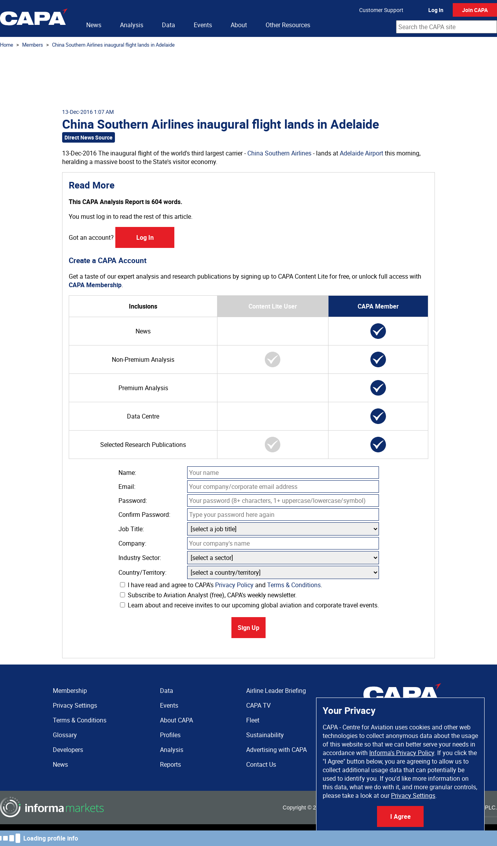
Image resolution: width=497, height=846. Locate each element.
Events (203, 25)
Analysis (131, 25)
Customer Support (381, 10)
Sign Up (248, 627)
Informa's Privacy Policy (401, 752)
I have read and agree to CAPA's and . (221, 585)
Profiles (170, 735)
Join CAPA (475, 10)
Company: (132, 543)
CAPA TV (258, 705)
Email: (127, 486)
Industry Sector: (139, 557)
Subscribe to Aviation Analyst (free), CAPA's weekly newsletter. (208, 595)
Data (168, 25)
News (93, 25)
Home (6, 44)
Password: (132, 500)
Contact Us (261, 764)
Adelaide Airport (361, 153)
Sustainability (265, 735)
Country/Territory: (142, 572)
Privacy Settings (413, 795)
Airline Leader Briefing (276, 690)
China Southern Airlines (279, 153)
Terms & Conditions (294, 585)
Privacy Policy (234, 585)
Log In (435, 10)
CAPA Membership (95, 285)
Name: (127, 472)
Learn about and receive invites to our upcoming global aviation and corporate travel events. (249, 605)
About (239, 25)
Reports (170, 764)
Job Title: (131, 529)
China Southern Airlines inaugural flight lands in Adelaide (113, 44)
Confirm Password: (144, 514)
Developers (68, 749)
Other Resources (288, 25)
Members (32, 44)
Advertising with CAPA (276, 749)
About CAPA (176, 720)
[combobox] (446, 26)
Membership (70, 690)
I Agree (400, 816)
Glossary (65, 735)
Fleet (252, 720)
